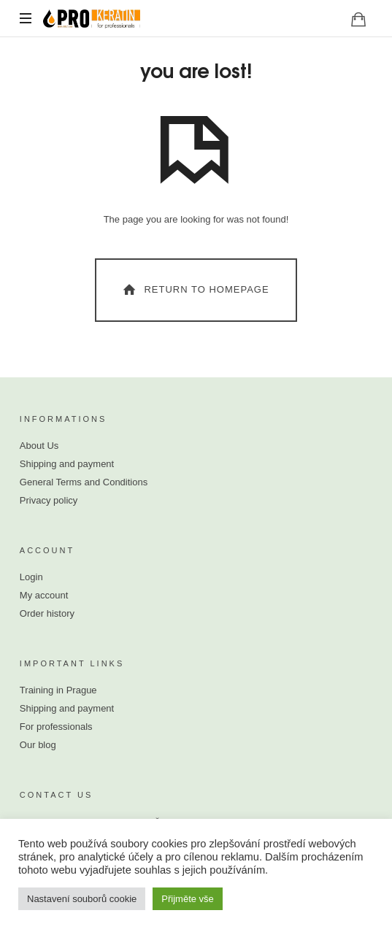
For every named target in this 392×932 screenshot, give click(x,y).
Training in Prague (58, 690)
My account (44, 595)
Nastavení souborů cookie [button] (82, 898)
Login (31, 576)
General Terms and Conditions (83, 482)
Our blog (38, 744)
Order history (47, 613)
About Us (39, 445)
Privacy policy (48, 500)
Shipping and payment (67, 463)
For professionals (56, 726)
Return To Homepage (194, 289)
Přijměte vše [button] (187, 898)
